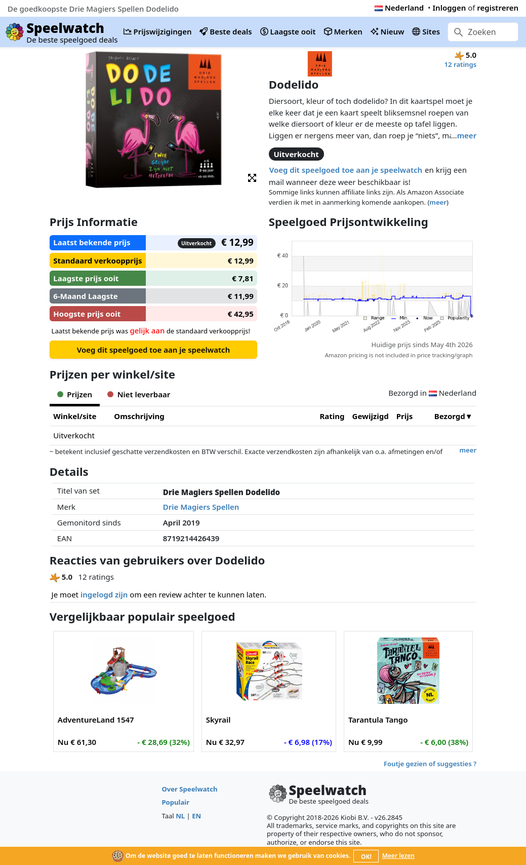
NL (180, 815)
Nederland (399, 8)
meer (466, 135)
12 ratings (460, 64)
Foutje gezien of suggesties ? (430, 763)
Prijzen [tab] (74, 394)
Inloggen (449, 8)
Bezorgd (449, 416)
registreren (497, 8)
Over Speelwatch (189, 789)
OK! (366, 856)
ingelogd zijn (104, 594)
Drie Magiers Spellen (201, 507)
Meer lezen (398, 855)
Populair (175, 802)
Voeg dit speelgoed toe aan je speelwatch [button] (345, 170)
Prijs (404, 416)
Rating (332, 416)
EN (196, 815)
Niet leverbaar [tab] (138, 394)
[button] (252, 177)
